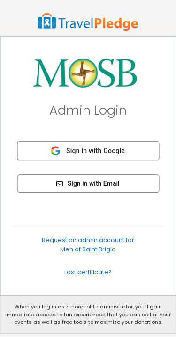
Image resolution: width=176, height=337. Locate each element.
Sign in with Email (87, 183)
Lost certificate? (88, 272)
